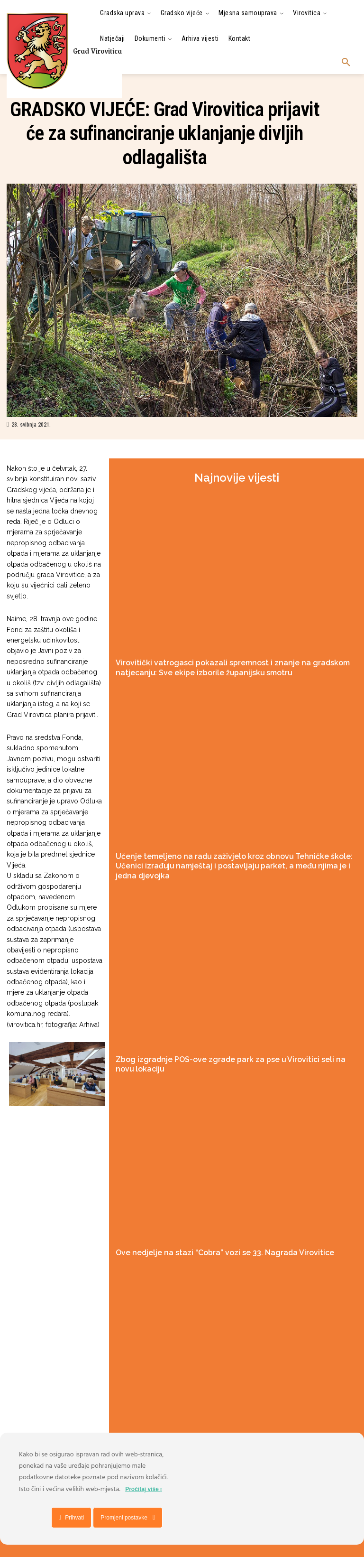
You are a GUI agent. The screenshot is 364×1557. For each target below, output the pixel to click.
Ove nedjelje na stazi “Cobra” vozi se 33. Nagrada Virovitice (205, 1223)
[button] (346, 62)
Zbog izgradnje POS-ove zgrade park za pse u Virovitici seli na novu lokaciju (230, 1041)
